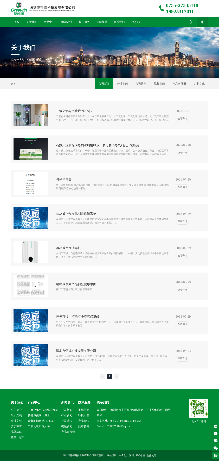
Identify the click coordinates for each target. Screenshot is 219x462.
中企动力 (123, 455)
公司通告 (141, 83)
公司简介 (16, 409)
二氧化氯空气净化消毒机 (43, 409)
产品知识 (83, 420)
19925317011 (180, 11)
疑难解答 (83, 426)
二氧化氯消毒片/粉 (39, 426)
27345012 (135, 420)
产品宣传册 (179, 83)
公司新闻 (104, 83)
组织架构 (16, 415)
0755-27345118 (182, 5)
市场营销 (83, 409)
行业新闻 (122, 83)
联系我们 (119, 21)
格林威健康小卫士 (39, 415)
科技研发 (83, 415)
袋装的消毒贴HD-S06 (40, 420)
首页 (17, 21)
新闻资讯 (66, 21)
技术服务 (84, 21)
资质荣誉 (16, 426)
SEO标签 (140, 455)
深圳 (131, 455)
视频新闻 (159, 83)
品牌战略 (16, 431)
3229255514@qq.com (119, 426)
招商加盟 (101, 21)
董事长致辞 (18, 437)
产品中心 (49, 21)
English (135, 21)
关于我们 (31, 21)
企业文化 (199, 83)
